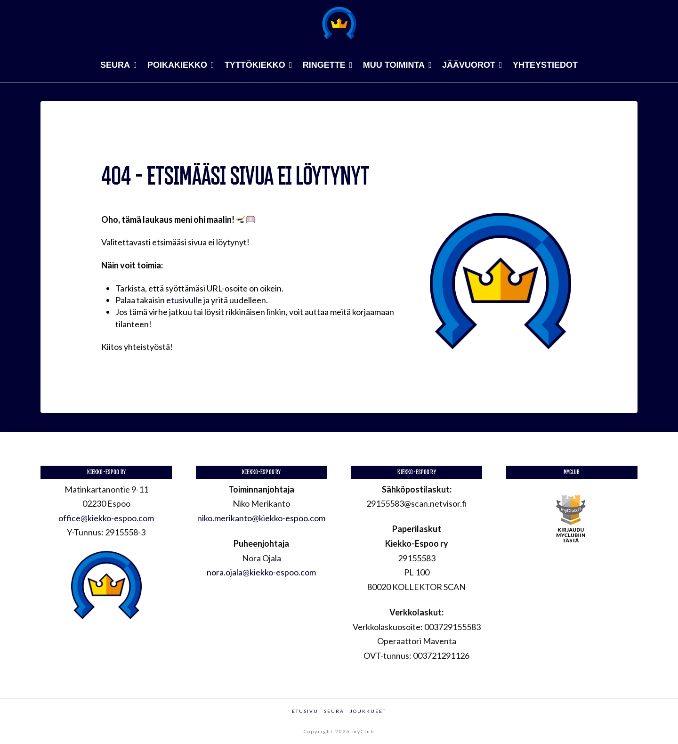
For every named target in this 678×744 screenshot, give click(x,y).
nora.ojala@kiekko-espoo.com (261, 572)
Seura (334, 711)
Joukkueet (368, 711)
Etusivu (305, 711)
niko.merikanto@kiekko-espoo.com (261, 518)
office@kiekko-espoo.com (106, 518)
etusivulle (184, 300)
